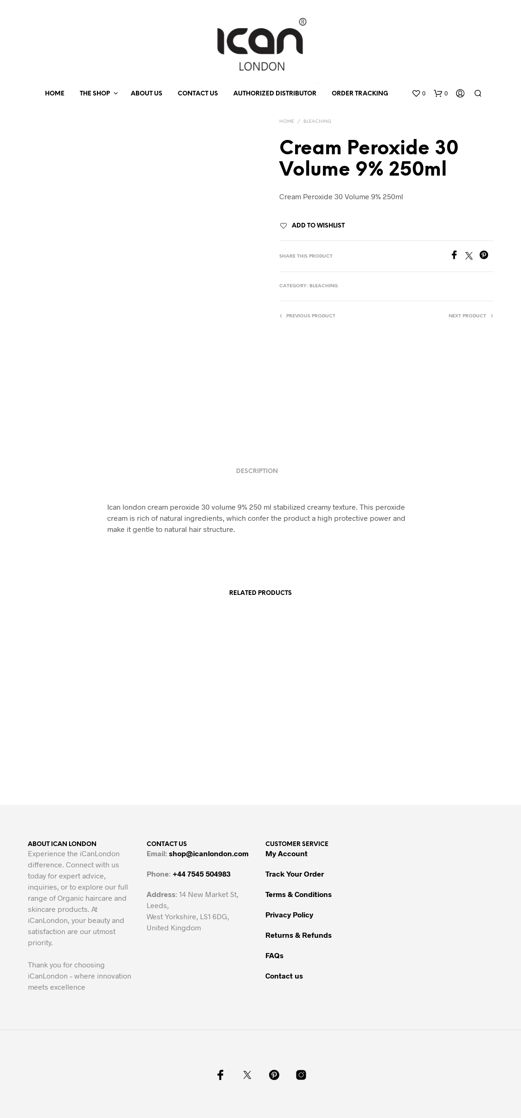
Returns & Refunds (298, 934)
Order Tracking (360, 94)
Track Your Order (294, 873)
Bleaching (317, 121)
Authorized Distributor (274, 94)
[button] (418, 93)
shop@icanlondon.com (209, 853)
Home (54, 94)
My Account (286, 853)
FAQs (274, 955)
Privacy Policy (289, 914)
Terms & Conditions (298, 894)
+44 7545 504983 (202, 873)
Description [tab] (257, 471)
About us (146, 94)
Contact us (198, 94)
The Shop (95, 94)
